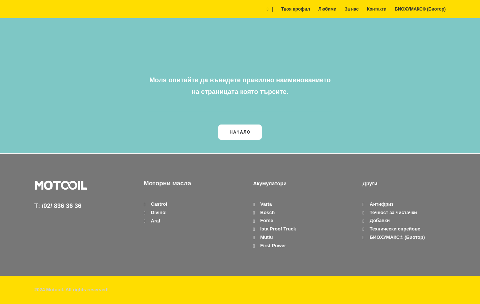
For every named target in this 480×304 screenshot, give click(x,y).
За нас (352, 9)
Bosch (267, 212)
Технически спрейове (395, 229)
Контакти (377, 9)
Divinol (159, 212)
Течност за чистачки (393, 212)
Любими (327, 9)
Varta (266, 204)
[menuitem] (271, 9)
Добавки (380, 220)
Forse (266, 220)
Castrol (159, 204)
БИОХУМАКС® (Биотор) (420, 9)
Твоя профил (295, 9)
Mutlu (266, 237)
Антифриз (382, 204)
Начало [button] (240, 132)
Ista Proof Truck (278, 229)
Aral (155, 221)
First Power (273, 245)
